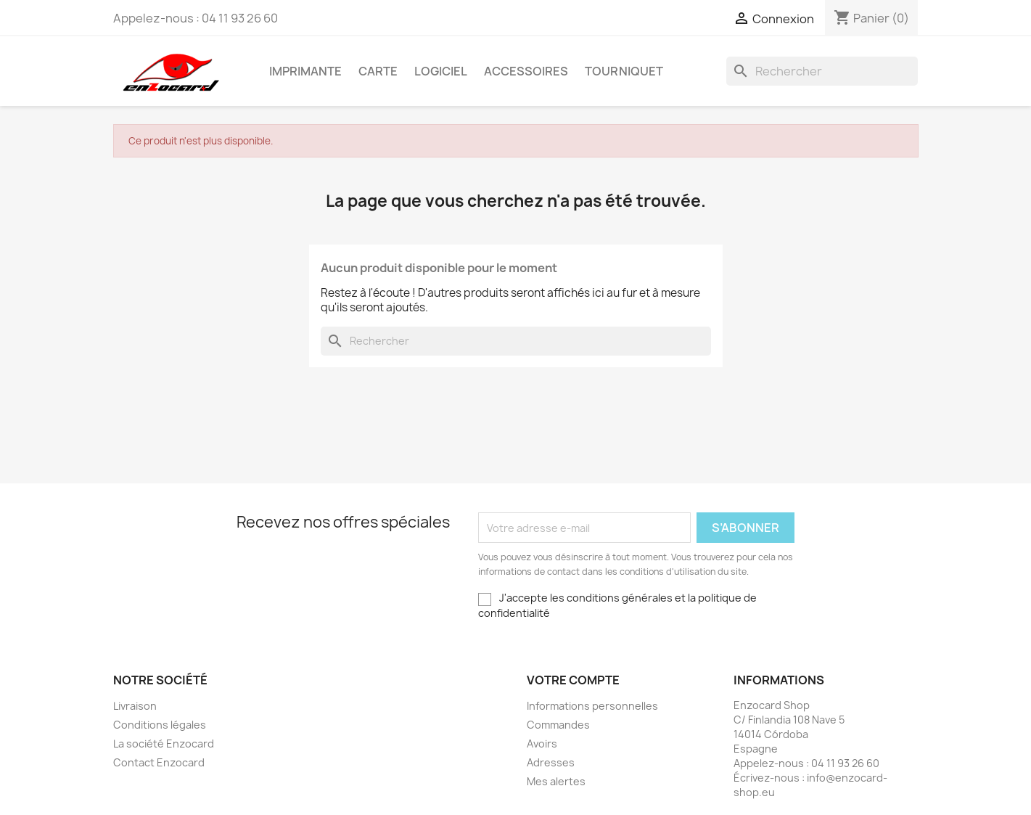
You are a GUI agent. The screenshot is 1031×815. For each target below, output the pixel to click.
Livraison (135, 706)
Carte (378, 71)
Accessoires (526, 71)
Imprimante (305, 71)
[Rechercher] (822, 71)
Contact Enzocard (159, 762)
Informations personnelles (592, 706)
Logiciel (440, 71)
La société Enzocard (163, 743)
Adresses (551, 762)
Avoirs (542, 743)
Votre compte (573, 680)
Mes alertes (556, 781)
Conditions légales (159, 725)
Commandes (558, 725)
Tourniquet (624, 71)
